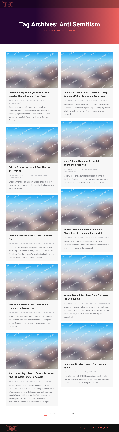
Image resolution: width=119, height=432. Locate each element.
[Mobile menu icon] (115, 4)
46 (73, 413)
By (24, 100)
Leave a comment (15, 103)
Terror (21, 175)
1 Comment (103, 100)
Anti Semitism (13, 100)
